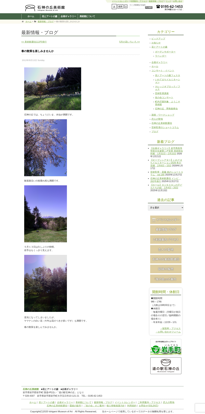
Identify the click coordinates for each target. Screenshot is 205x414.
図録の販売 (75, 405)
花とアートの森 (49, 16)
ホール (154, 66)
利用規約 (131, 405)
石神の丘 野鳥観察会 (166, 108)
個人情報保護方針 (115, 405)
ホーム (30, 16)
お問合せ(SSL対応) (148, 405)
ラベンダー (160, 56)
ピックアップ (158, 38)
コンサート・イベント (162, 70)
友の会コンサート (164, 97)
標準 (120, 6)
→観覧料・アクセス (170, 328)
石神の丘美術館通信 (161, 123)
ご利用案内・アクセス (149, 402)
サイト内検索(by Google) (137, 5)
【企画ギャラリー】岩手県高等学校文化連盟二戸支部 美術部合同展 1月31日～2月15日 (166, 151)
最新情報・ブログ (156, 1)
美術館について (87, 16)
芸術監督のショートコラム (165, 127)
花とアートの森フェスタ (167, 75)
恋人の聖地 (157, 119)
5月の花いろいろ (129, 42)
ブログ (154, 131)
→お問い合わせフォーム (168, 332)
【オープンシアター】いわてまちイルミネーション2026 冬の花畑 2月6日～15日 (166, 163)
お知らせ (156, 43)
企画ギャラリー (68, 16)
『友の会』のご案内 (94, 405)
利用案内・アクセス (138, 1)
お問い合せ (177, 1)
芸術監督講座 (162, 93)
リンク (168, 1)
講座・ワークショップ (162, 115)
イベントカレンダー (120, 1)
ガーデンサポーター (165, 52)
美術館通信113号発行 (34, 42)
